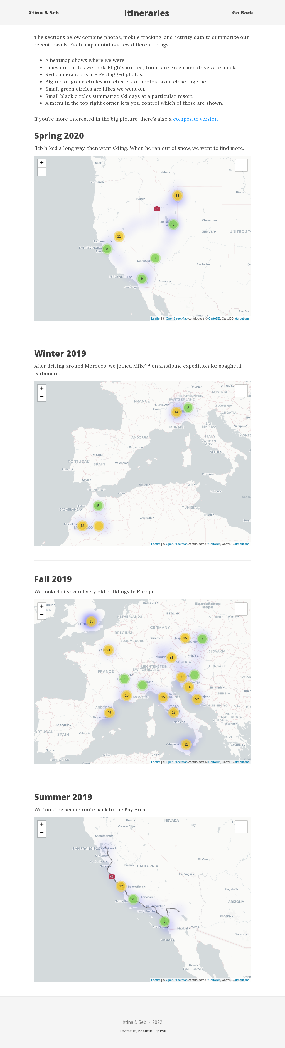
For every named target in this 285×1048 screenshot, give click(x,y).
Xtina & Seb (43, 12)
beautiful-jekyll (152, 1031)
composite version (195, 119)
